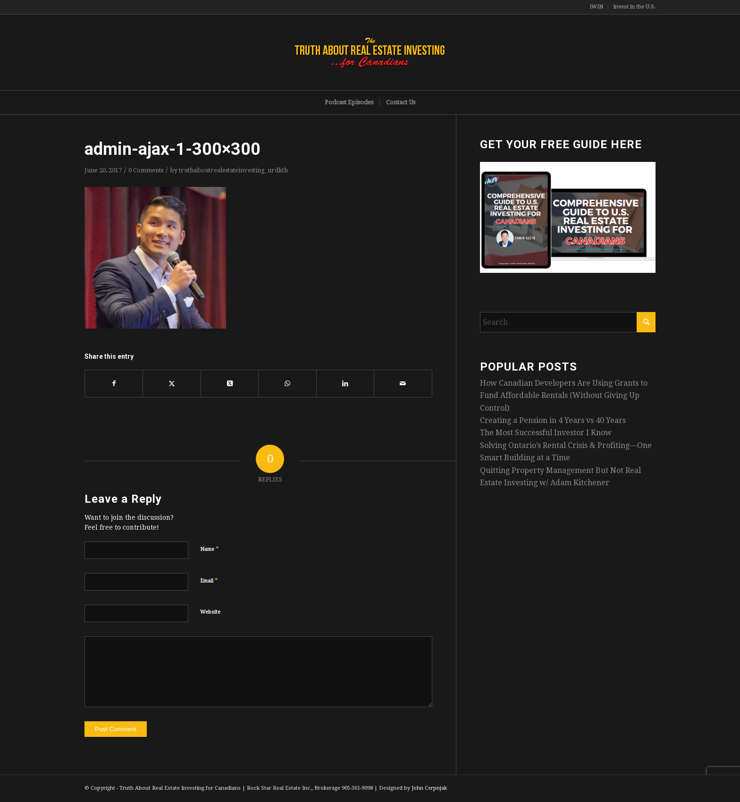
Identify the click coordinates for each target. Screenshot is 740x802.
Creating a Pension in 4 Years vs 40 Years (553, 420)
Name (209, 548)
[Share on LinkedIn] (345, 383)
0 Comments (145, 170)
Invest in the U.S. (634, 7)
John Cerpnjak (429, 788)
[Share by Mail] (402, 383)
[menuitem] (596, 7)
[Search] (568, 322)
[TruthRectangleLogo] (370, 52)
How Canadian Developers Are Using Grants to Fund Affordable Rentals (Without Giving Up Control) (564, 396)
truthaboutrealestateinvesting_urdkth (233, 170)
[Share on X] (171, 383)
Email (209, 580)
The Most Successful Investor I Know (546, 432)
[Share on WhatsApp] (287, 383)
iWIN (596, 7)
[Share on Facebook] (114, 383)
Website (210, 612)
